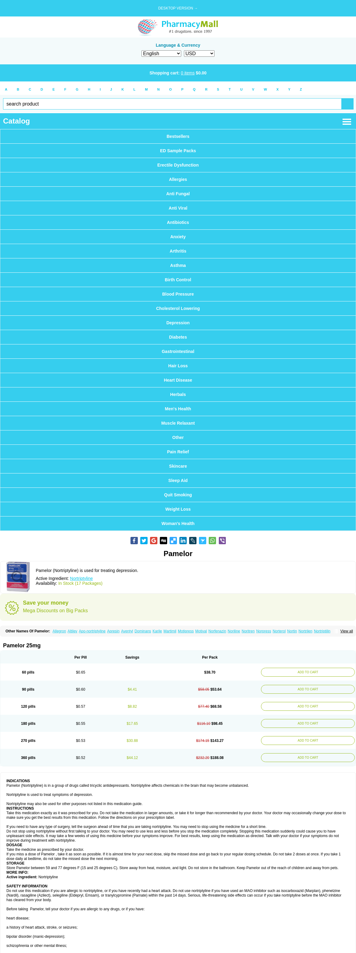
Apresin (113, 631)
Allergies (178, 179)
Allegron (59, 631)
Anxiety (178, 236)
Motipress (186, 631)
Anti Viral (178, 208)
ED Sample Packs (178, 150)
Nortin (292, 631)
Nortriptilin (322, 631)
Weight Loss (178, 509)
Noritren (248, 631)
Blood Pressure (178, 294)
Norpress (263, 631)
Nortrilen (305, 631)
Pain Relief (178, 451)
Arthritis (178, 251)
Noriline (234, 631)
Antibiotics (178, 222)
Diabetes (178, 337)
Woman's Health (177, 523)
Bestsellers (178, 136)
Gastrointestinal (178, 351)
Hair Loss (178, 365)
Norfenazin (217, 631)
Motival (201, 631)
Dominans (142, 631)
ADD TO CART (308, 672)
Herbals (178, 394)
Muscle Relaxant (178, 423)
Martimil (169, 631)
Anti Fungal (178, 193)
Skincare (178, 466)
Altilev (72, 631)
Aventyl (127, 631)
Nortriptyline (81, 578)
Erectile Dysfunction (178, 165)
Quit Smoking (178, 494)
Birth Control (178, 279)
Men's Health (178, 408)
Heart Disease (178, 380)
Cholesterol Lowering (178, 308)
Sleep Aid (178, 480)
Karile (157, 631)
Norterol (279, 631)
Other (178, 437)
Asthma (178, 265)
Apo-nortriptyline (92, 631)
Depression (177, 322)
